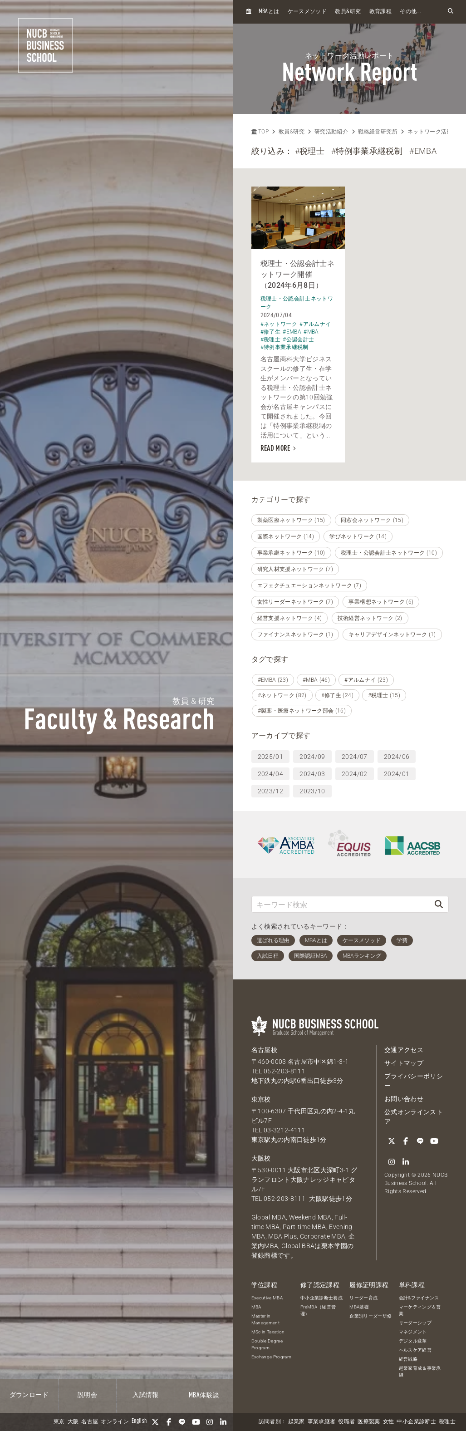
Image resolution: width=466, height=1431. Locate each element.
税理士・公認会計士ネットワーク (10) (389, 553)
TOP (260, 131)
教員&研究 (291, 131)
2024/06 (396, 756)
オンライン (115, 1422)
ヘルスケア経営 (415, 1349)
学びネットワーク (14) (358, 536)
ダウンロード (29, 1395)
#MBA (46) (316, 680)
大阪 (73, 1422)
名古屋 (89, 1422)
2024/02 (354, 773)
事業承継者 (322, 1422)
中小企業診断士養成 (321, 1297)
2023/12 (270, 791)
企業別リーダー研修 (370, 1315)
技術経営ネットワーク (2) (370, 618)
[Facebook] (169, 1422)
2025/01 (270, 756)
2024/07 (354, 756)
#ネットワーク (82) (282, 695)
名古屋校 (264, 1049)
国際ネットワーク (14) (285, 536)
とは (269, 12)
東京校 (261, 1099)
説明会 (87, 1395)
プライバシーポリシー (413, 1080)
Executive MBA (267, 1297)
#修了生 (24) (337, 695)
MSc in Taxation (268, 1331)
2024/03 (312, 773)
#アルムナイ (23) (366, 680)
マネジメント (413, 1331)
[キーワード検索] (341, 904)
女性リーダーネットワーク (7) (295, 602)
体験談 (204, 1395)
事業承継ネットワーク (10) (291, 553)
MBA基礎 (359, 1306)
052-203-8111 (284, 1071)
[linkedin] (223, 1422)
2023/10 (312, 791)
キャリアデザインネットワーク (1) (392, 634)
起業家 (296, 1422)
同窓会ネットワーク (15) (372, 520)
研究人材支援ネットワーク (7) (295, 569)
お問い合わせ (403, 1098)
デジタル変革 (413, 1340)
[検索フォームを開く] (450, 11)
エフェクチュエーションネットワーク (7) (309, 585)
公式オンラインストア (413, 1116)
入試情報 (145, 1395)
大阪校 (261, 1158)
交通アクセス (403, 1049)
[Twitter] (155, 1422)
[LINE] (182, 1422)
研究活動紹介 (331, 131)
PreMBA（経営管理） (318, 1310)
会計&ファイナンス (419, 1297)
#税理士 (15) (384, 695)
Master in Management (265, 1319)
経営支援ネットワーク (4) (289, 618)
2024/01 (396, 773)
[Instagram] (209, 1422)
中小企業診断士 (416, 1422)
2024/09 (312, 756)
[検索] (438, 904)
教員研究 (348, 12)
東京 (59, 1422)
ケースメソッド (307, 12)
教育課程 (380, 12)
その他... (410, 12)
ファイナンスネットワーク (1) (295, 634)
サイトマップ (403, 1063)
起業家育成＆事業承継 (420, 1371)
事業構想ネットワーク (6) (380, 602)
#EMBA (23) (273, 680)
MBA (256, 1306)
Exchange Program (271, 1356)
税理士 (447, 1422)
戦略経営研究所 (377, 131)
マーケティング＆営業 (420, 1310)
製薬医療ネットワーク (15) (291, 520)
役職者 (346, 1422)
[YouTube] (196, 1422)
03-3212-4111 (284, 1130)
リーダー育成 (363, 1297)
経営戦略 (408, 1359)
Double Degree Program (267, 1344)
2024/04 (270, 773)
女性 (388, 1422)
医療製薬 (369, 1422)
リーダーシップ (415, 1322)
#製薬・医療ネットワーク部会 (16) (302, 711)
